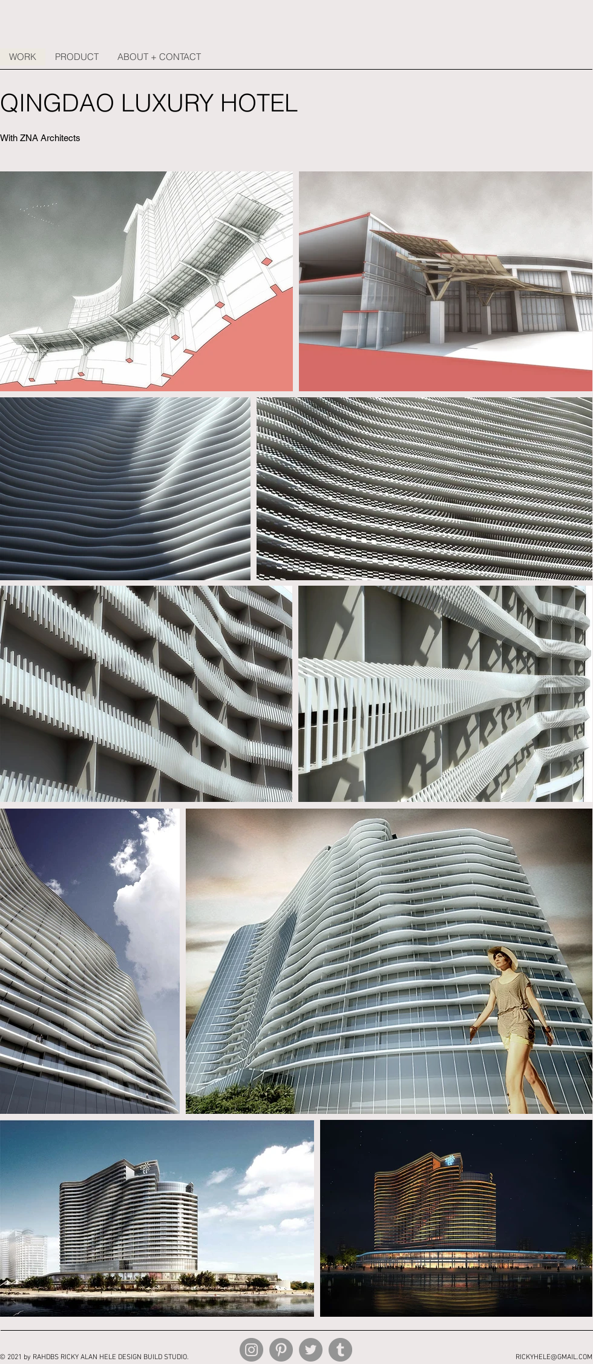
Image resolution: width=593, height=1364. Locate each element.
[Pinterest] (281, 1350)
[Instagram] (251, 1350)
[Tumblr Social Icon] (340, 1350)
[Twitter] (311, 1350)
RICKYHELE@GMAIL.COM (554, 1357)
